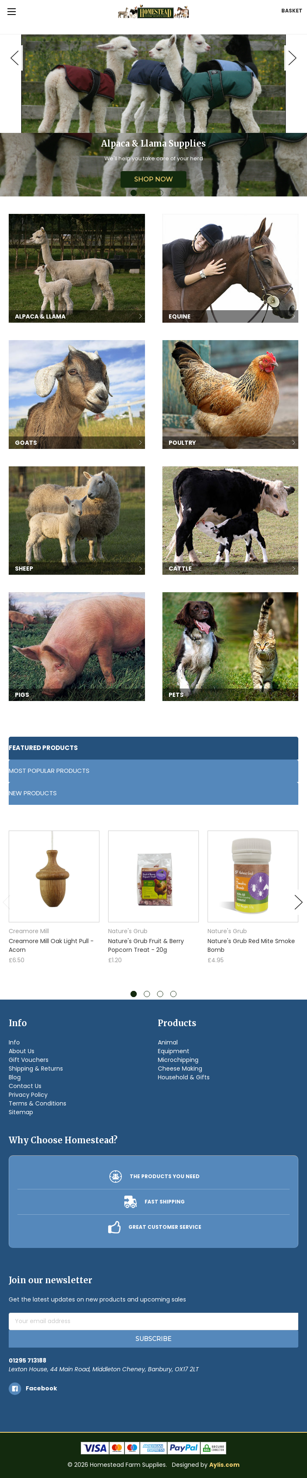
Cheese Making (180, 1068)
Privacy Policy (28, 1095)
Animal (168, 1042)
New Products (33, 793)
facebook (41, 1388)
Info (14, 1042)
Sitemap (21, 1112)
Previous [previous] (14, 58)
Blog (15, 1077)
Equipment (173, 1051)
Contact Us (25, 1086)
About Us (21, 1051)
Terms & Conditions (37, 1103)
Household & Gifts (184, 1077)
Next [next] (292, 58)
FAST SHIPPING (165, 1201)
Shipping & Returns (36, 1068)
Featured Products (43, 747)
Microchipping (178, 1060)
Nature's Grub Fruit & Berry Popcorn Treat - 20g (146, 945)
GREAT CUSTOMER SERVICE (164, 1226)
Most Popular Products (49, 770)
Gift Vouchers (28, 1060)
